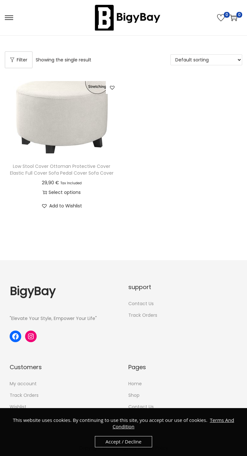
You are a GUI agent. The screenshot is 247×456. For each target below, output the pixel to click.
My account (23, 383)
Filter (18, 60)
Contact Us (141, 303)
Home (135, 383)
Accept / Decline (123, 441)
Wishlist (18, 407)
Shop (134, 395)
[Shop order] (206, 60)
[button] (112, 87)
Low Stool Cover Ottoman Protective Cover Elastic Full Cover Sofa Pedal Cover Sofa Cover (62, 169)
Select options (61, 192)
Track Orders (142, 315)
